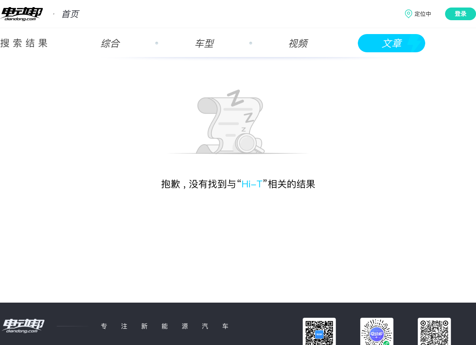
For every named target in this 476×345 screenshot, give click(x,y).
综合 (109, 43)
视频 (297, 43)
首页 (70, 14)
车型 (203, 43)
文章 (391, 43)
